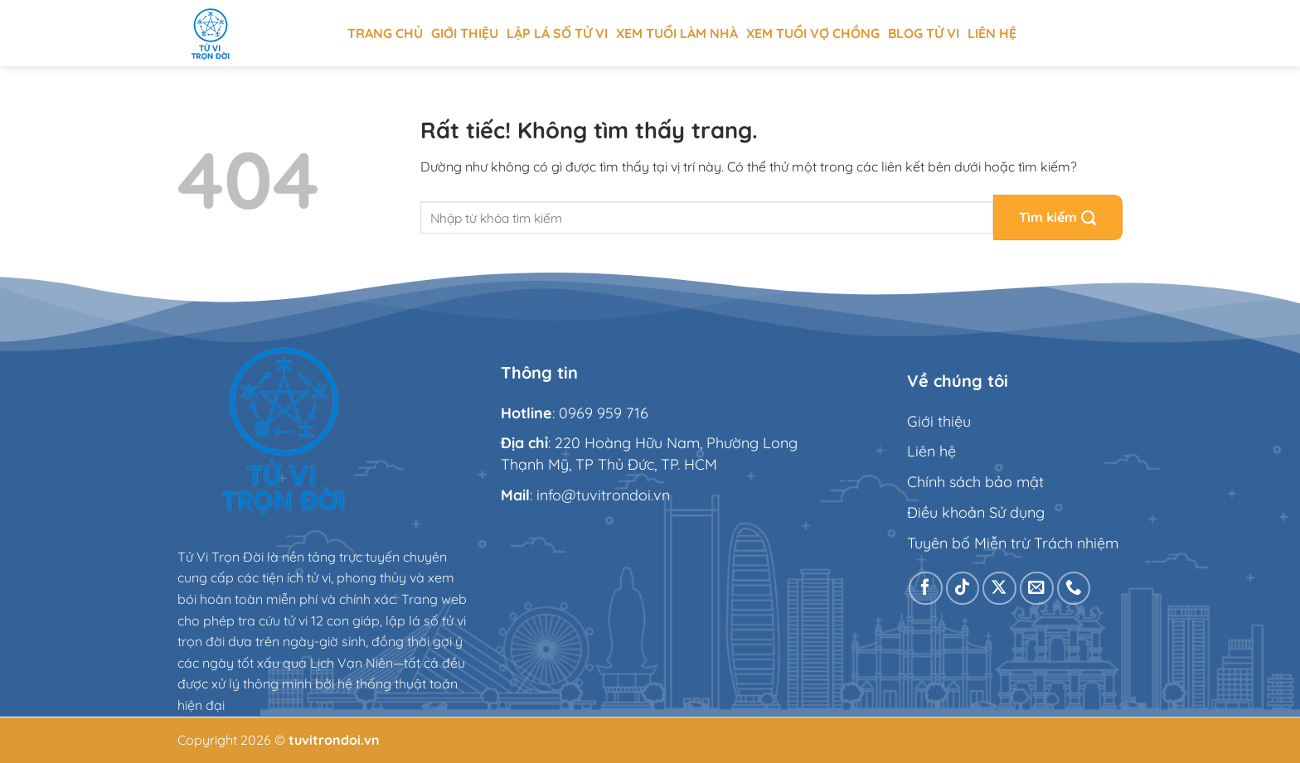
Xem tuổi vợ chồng (813, 33)
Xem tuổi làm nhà (677, 33)
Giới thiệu (464, 33)
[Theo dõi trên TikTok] (963, 589)
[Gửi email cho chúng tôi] (1037, 589)
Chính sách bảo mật (975, 481)
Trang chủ (385, 33)
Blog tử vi (923, 33)
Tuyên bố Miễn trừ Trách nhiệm (1012, 543)
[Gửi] (1058, 217)
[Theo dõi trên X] (999, 589)
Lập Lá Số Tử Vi (557, 33)
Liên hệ (992, 33)
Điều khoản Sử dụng (976, 512)
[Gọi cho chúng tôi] (1074, 589)
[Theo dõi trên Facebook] (926, 589)
